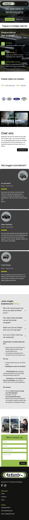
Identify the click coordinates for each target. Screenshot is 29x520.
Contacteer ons (22, 150)
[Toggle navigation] (25, 3)
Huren (2, 500)
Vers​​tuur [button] (23, 463)
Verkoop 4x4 (19, 19)
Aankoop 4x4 (9, 19)
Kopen (3, 493)
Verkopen (3, 496)
